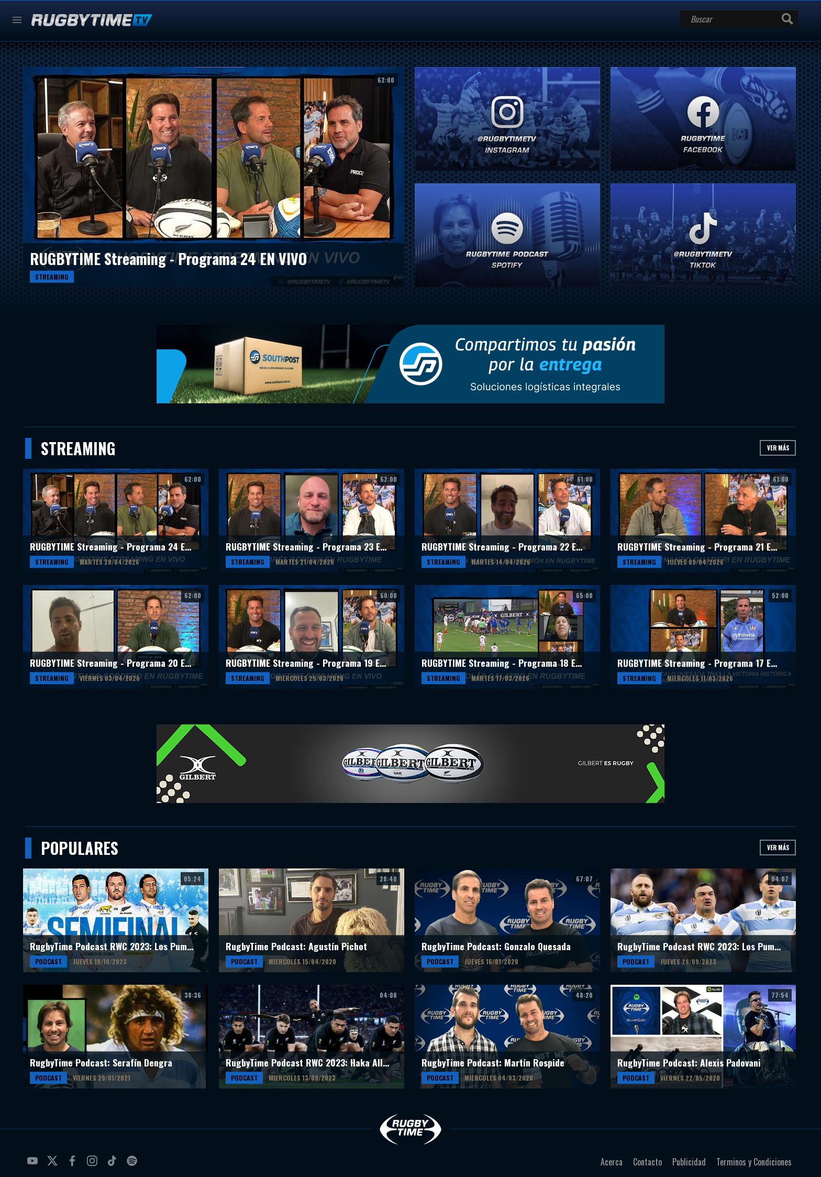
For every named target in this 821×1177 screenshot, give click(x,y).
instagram (94, 1165)
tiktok (113, 1165)
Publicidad (689, 1162)
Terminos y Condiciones (754, 1162)
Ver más (778, 447)
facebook (74, 1165)
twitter (54, 1165)
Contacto (647, 1162)
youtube (34, 1165)
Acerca (612, 1162)
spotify (133, 1165)
